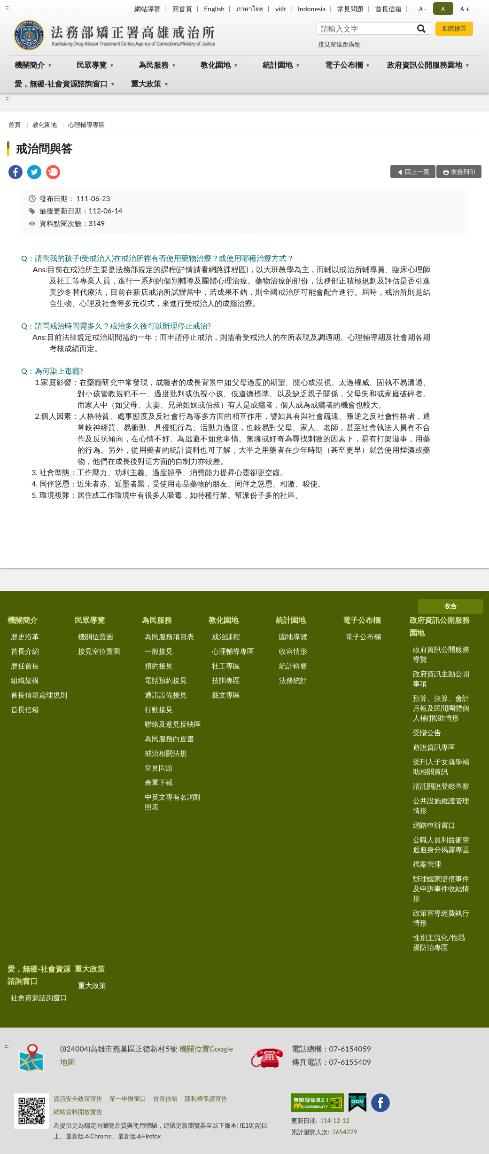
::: (7, 7)
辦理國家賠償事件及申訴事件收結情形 (441, 888)
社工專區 (226, 665)
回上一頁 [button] (417, 171)
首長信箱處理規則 (39, 695)
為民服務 (154, 64)
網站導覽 (147, 9)
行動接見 (159, 709)
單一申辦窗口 (127, 1098)
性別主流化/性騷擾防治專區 (439, 942)
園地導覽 (293, 636)
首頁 (14, 124)
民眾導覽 (92, 64)
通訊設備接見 (166, 695)
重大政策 (146, 83)
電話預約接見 (166, 680)
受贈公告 (427, 732)
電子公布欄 (344, 64)
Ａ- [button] (422, 9)
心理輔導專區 (86, 124)
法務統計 (293, 680)
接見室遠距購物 (339, 44)
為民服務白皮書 (169, 738)
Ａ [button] (443, 9)
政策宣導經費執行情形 (441, 918)
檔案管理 (427, 864)
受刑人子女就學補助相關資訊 (441, 766)
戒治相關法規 (166, 753)
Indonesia (312, 9)
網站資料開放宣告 (78, 1111)
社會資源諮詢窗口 (39, 997)
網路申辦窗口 (434, 825)
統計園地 (278, 64)
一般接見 (159, 651)
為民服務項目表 (169, 636)
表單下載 (159, 782)
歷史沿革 (25, 636)
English (214, 9)
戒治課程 (226, 636)
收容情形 (293, 651)
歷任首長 (25, 665)
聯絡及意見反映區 (173, 724)
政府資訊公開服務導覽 (441, 654)
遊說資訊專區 (434, 747)
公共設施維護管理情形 (441, 805)
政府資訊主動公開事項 (441, 678)
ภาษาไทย (250, 9)
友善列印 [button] (463, 171)
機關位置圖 (95, 636)
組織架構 (25, 680)
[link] (15, 173)
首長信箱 (388, 9)
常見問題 (350, 9)
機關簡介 (30, 64)
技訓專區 (226, 680)
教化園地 (216, 64)
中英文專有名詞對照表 (173, 802)
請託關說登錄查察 (441, 786)
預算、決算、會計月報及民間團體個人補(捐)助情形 (441, 708)
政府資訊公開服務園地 (424, 64)
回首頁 (182, 9)
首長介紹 (25, 651)
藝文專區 (226, 695)
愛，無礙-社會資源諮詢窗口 (61, 83)
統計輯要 (293, 665)
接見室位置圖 (99, 651)
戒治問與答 (44, 148)
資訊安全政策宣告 (78, 1098)
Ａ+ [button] (464, 9)
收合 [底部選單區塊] (450, 606)
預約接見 (159, 665)
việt (280, 9)
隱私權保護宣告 (206, 1098)
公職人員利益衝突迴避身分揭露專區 (441, 844)
